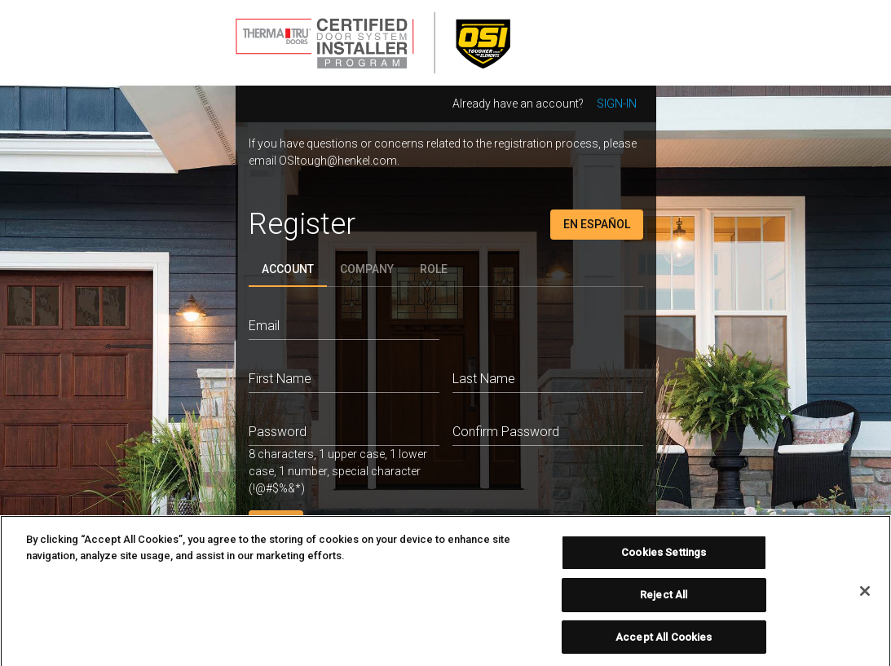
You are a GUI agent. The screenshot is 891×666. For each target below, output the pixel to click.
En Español (596, 224)
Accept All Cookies (663, 642)
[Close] (865, 597)
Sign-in (617, 103)
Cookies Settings (663, 558)
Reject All (663, 599)
